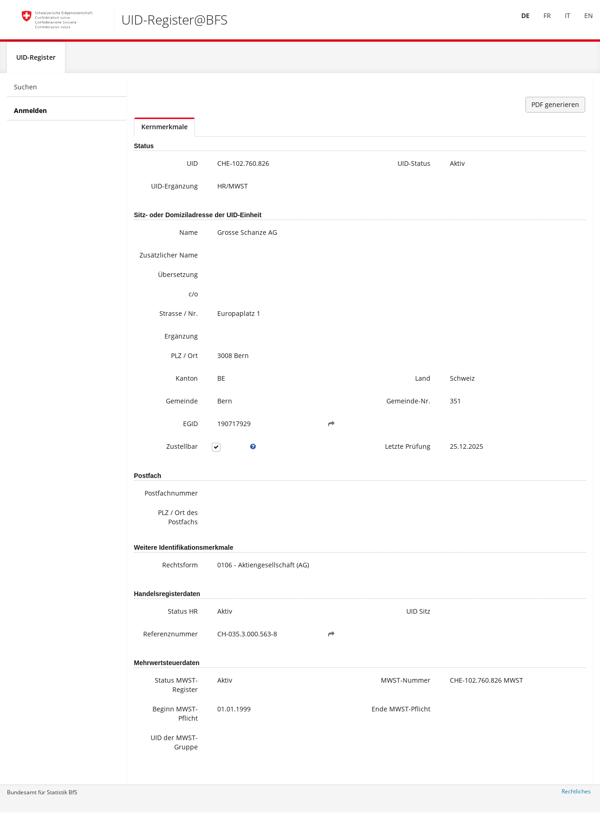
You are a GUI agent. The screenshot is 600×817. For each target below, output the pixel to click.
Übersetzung (160, 293)
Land (352, 397)
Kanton (169, 397)
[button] (287, 443)
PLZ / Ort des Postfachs (160, 536)
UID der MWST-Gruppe (157, 761)
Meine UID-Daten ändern (551, 229)
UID (174, 167)
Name (170, 242)
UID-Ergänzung (163, 194)
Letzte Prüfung (337, 465)
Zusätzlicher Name (161, 269)
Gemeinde (164, 419)
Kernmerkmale (164, 130)
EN (581, 22)
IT (560, 22)
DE (518, 22)
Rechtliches (576, 795)
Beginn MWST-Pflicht (157, 732)
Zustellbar (164, 465)
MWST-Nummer (346, 704)
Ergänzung (163, 355)
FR (540, 22)
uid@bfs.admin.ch (531, 160)
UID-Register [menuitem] (36, 61)
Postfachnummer (160, 512)
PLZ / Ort (166, 374)
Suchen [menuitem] (25, 90)
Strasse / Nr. (160, 332)
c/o (175, 312)
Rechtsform (162, 583)
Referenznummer (160, 652)
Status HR (165, 630)
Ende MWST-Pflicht (340, 732)
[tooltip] (226, 465)
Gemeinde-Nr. (338, 419)
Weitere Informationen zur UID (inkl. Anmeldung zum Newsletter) (551, 201)
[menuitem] (518, 22)
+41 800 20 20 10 (533, 150)
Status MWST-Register (158, 704)
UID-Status (343, 167)
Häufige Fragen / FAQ (545, 220)
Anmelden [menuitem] (30, 114)
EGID (172, 442)
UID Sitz (348, 630)
